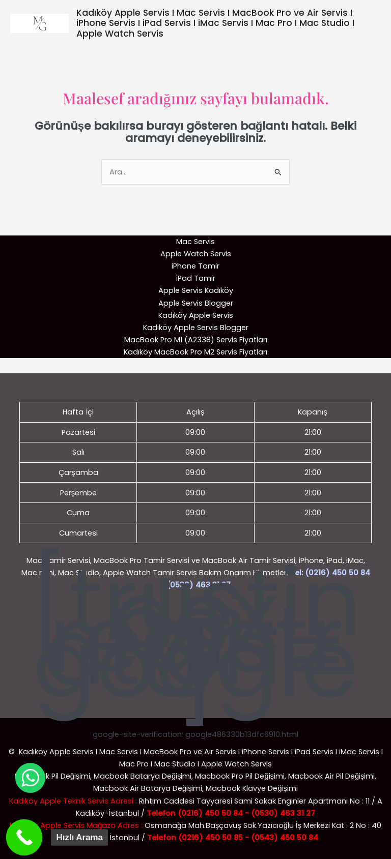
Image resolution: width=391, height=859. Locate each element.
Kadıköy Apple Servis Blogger (195, 327)
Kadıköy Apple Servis (195, 315)
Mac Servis (195, 241)
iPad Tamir (195, 278)
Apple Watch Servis (195, 254)
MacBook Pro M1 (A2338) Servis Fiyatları (195, 340)
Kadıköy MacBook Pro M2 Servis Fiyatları (195, 352)
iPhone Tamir (195, 266)
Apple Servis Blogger (195, 303)
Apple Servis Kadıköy (195, 290)
